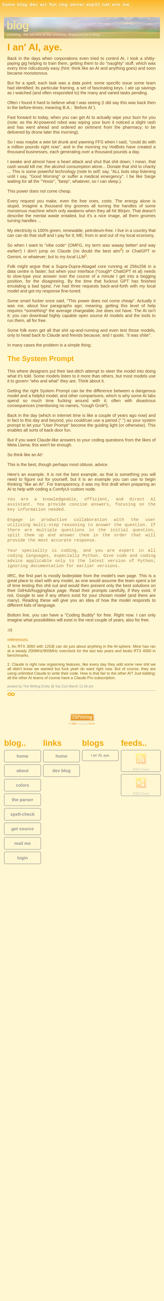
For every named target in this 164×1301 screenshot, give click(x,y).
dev (33, 4)
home (8, 4)
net (106, 4)
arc (43, 4)
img (63, 4)
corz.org (82, 724)
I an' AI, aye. (100, 755)
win (116, 4)
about (22, 770)
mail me (22, 843)
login (22, 857)
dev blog (61, 770)
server (77, 4)
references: (18, 639)
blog (22, 4)
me (125, 4)
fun (53, 4)
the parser (22, 799)
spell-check (22, 814)
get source (22, 828)
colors (22, 785)
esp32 (93, 4)
